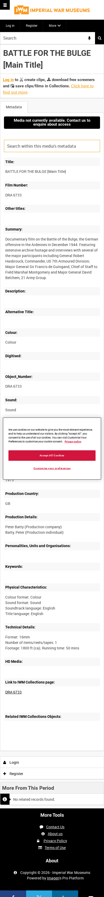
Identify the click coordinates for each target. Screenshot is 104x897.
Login (11, 762)
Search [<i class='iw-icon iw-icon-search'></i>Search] (99, 38)
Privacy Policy (55, 840)
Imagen (53, 877)
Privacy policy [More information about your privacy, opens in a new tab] (73, 441)
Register (31, 25)
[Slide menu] (5, 5)
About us (55, 833)
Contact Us (55, 826)
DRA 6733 (13, 692)
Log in (10, 25)
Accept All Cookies (52, 455)
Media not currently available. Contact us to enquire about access (52, 122)
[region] (52, 448)
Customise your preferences (52, 468)
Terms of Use (55, 847)
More (52, 25)
